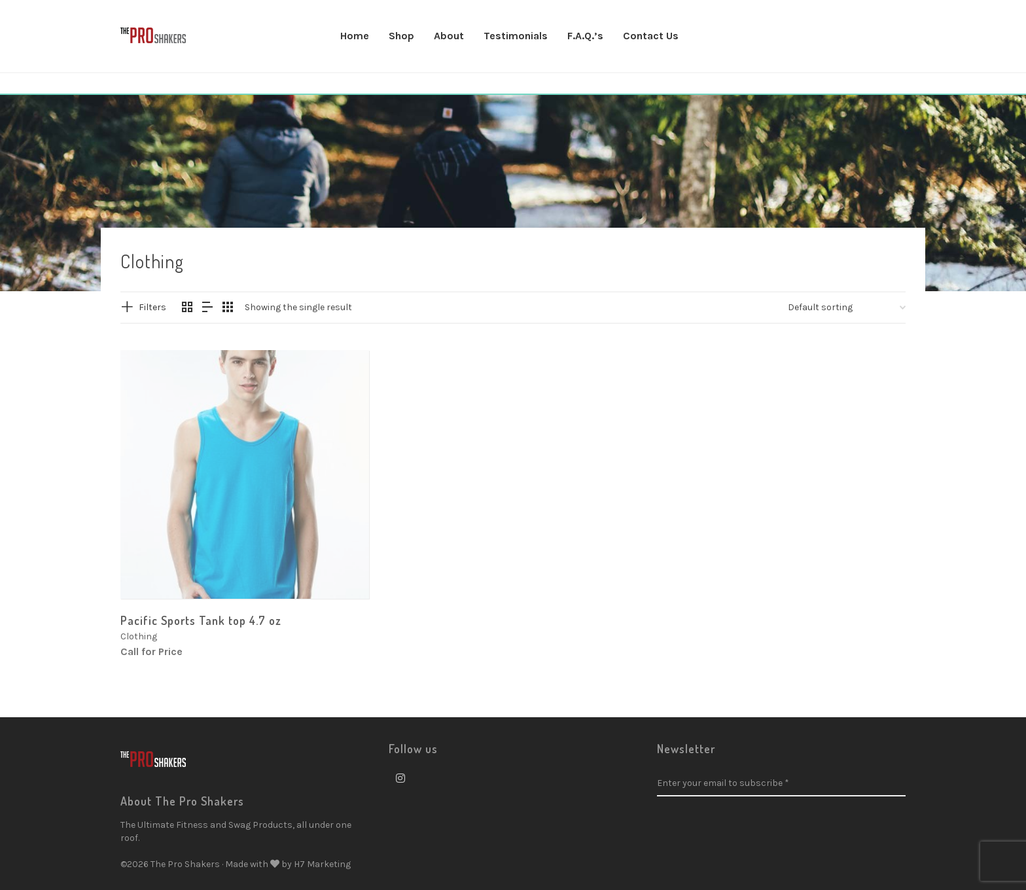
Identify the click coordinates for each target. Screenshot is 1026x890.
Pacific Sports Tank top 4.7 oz (200, 620)
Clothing (138, 636)
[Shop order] (847, 307)
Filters (152, 307)
